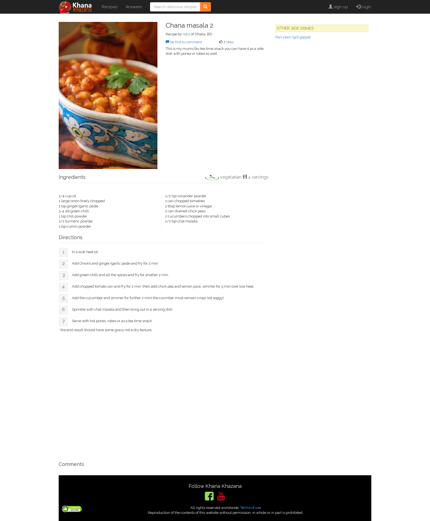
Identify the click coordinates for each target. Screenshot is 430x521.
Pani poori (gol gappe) (293, 37)
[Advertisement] (161, 394)
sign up (338, 6)
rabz (186, 34)
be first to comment (184, 42)
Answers (134, 6)
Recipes (109, 6)
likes (230, 42)
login (363, 6)
